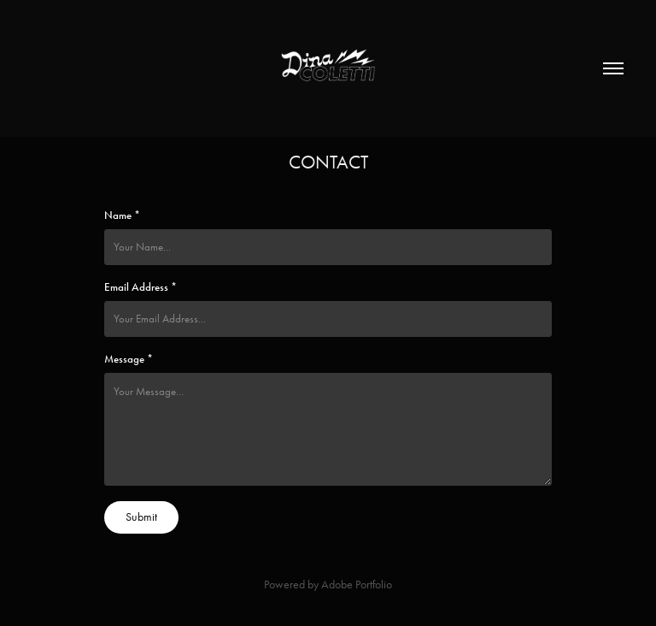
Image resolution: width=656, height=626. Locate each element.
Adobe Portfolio (356, 584)
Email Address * (140, 287)
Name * (122, 215)
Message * (128, 359)
